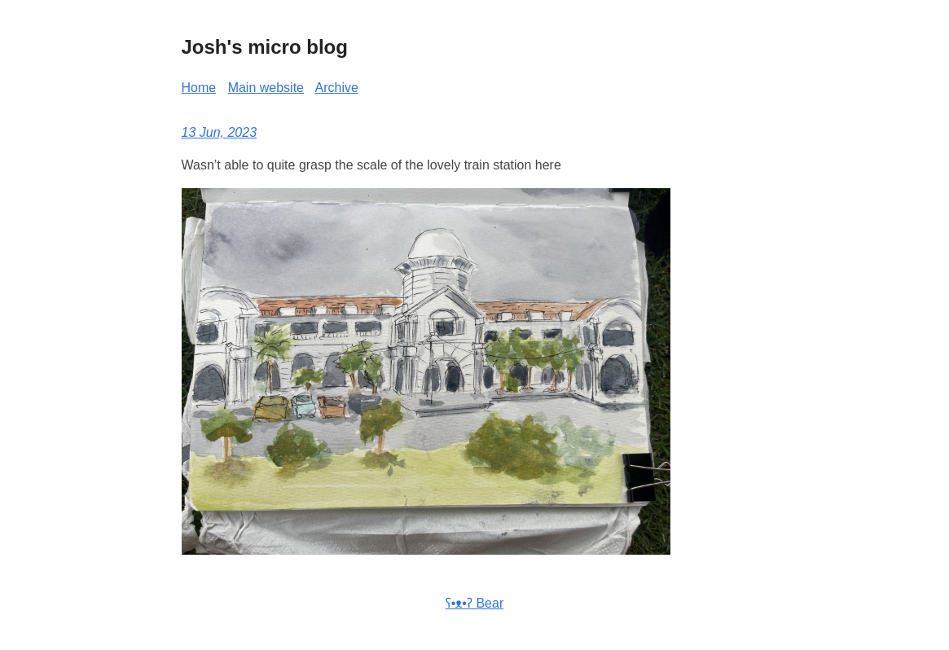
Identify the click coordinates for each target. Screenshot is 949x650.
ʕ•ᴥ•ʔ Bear (474, 603)
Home (199, 87)
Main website (266, 87)
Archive (336, 87)
